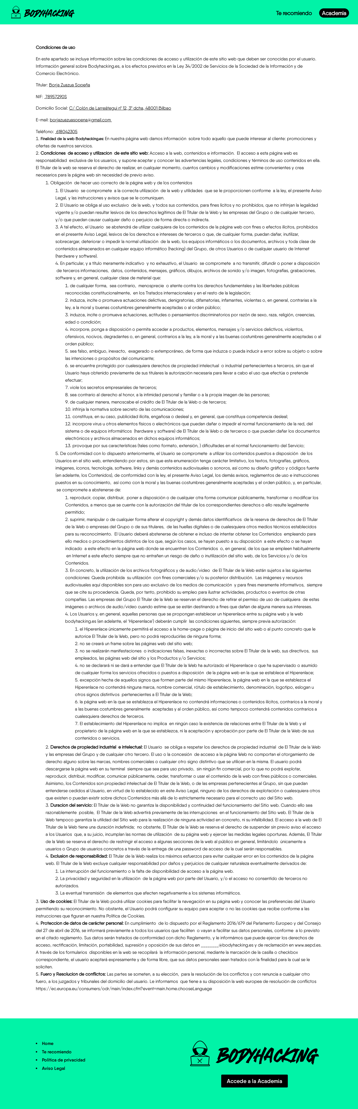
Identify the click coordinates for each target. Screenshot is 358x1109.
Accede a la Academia (254, 1081)
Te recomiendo (294, 14)
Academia (334, 14)
